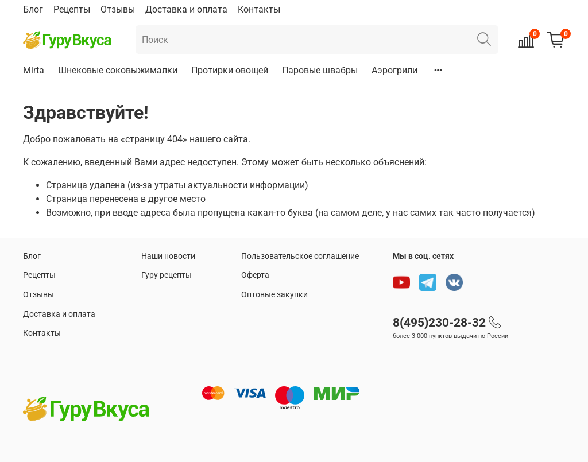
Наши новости (168, 256)
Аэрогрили (394, 70)
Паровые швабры (320, 70)
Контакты (259, 9)
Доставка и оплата (186, 9)
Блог (33, 9)
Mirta (33, 70)
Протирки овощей (229, 70)
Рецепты (71, 9)
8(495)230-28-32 (439, 322)
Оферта (255, 275)
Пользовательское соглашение (300, 256)
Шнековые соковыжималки (117, 70)
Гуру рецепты (166, 275)
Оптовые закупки (274, 295)
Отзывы (117, 9)
